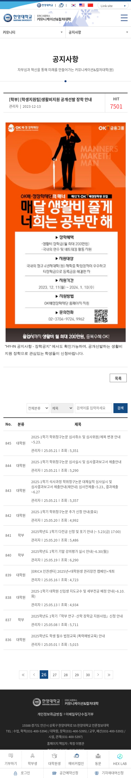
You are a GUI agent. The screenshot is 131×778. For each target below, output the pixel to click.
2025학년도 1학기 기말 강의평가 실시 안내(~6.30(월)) (70, 551)
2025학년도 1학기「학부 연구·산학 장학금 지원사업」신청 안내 (77, 616)
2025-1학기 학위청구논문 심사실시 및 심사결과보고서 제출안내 (76, 461)
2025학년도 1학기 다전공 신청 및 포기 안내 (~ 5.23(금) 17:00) (76, 531)
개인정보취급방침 (49, 714)
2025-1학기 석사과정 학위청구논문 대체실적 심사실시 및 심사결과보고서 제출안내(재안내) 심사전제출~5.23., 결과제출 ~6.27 (74, 486)
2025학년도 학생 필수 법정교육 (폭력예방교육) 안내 (68, 636)
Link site (107, 5)
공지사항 (75, 32)
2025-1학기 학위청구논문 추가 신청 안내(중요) (64, 511)
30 (88, 674)
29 (77, 674)
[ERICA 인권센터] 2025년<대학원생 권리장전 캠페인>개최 (73, 571)
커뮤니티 (9, 32)
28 (66, 674)
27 (55, 674)
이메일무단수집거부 (80, 714)
